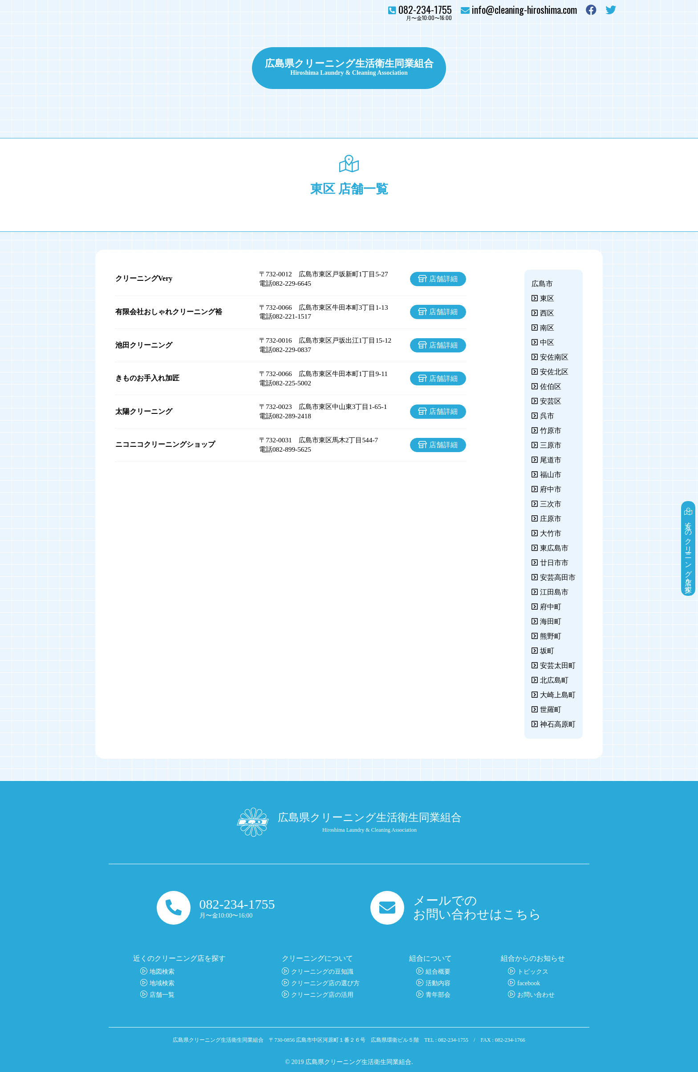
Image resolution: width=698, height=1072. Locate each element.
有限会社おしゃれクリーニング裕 (168, 312)
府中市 (550, 489)
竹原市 (550, 430)
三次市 (550, 504)
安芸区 (550, 401)
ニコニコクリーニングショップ (165, 444)
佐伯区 (550, 386)
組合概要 (438, 971)
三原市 (550, 445)
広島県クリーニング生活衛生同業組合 (349, 62)
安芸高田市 (558, 577)
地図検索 (162, 971)
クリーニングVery (143, 278)
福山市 (550, 474)
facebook (528, 983)
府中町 (550, 607)
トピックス (474, 68)
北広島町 (554, 680)
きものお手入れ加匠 (147, 378)
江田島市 (554, 592)
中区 (547, 342)
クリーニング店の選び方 (325, 983)
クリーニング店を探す (122, 68)
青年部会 (438, 994)
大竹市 (550, 533)
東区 (547, 298)
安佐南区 (554, 357)
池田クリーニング (143, 345)
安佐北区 (554, 372)
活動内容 (438, 983)
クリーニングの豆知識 (322, 971)
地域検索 (162, 983)
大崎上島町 (558, 695)
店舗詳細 (443, 279)
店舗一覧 (162, 994)
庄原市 (550, 518)
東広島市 (554, 548)
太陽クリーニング (143, 411)
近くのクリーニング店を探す (688, 548)
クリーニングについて (202, 68)
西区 (547, 313)
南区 (547, 328)
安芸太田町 (558, 665)
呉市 (547, 416)
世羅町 (550, 709)
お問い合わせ (589, 68)
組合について (528, 68)
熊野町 (550, 636)
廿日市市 (554, 562)
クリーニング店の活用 (322, 994)
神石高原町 (558, 724)
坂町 (547, 651)
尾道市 (550, 460)
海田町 (550, 621)
